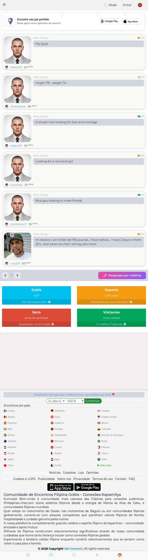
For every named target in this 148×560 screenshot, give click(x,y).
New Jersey (40, 37)
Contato (120, 479)
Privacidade (81, 479)
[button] (4, 4)
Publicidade (46, 479)
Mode (110, 5)
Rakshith (16, 67)
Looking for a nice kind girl (54, 161)
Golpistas (69, 472)
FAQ (132, 479)
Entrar (127, 5)
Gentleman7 (18, 224)
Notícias (54, 472)
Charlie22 (16, 184)
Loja (81, 472)
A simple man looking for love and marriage (66, 122)
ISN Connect (73, 548)
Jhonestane (18, 106)
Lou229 (15, 263)
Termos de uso (102, 479)
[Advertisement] (74, 21)
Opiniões (92, 472)
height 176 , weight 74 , (51, 83)
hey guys (41, 44)
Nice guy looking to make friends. (59, 200)
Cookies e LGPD (24, 479)
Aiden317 (16, 145)
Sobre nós (64, 479)
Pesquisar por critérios (122, 275)
